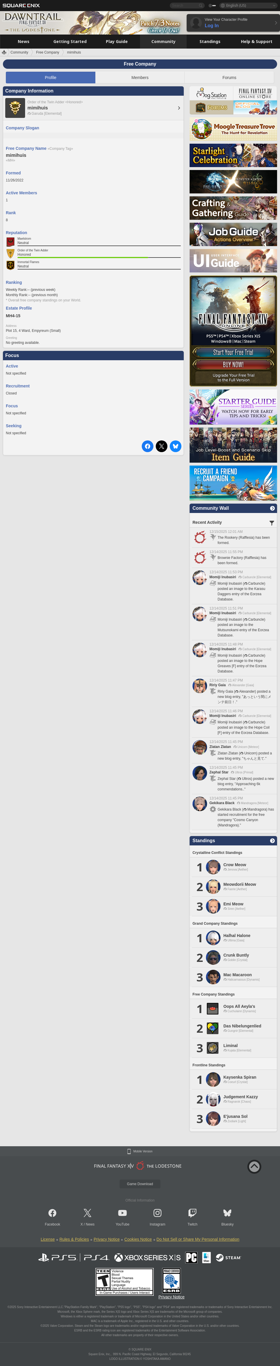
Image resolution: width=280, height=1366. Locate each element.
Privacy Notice (107, 1239)
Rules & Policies (74, 1239)
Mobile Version (143, 1151)
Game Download (140, 1184)
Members (140, 77)
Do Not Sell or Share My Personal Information (198, 1239)
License (48, 1239)
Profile (51, 77)
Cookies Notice (138, 1239)
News (90, 1224)
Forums (229, 77)
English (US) (236, 5)
